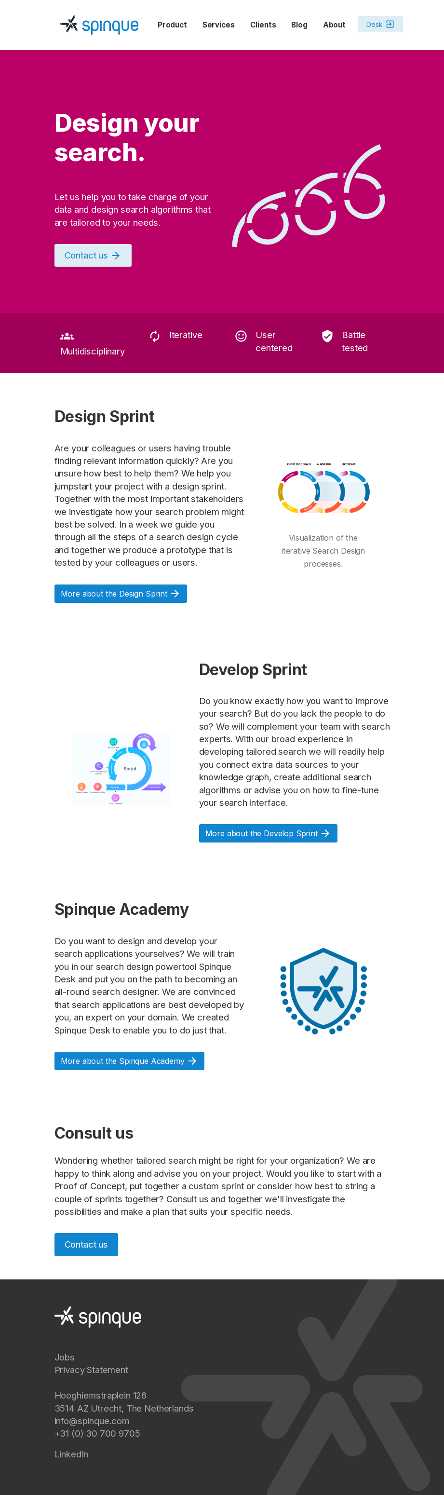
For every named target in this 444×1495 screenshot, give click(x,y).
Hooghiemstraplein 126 (100, 1395)
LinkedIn (71, 1454)
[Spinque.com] (99, 24)
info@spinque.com (92, 1420)
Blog (299, 25)
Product (172, 25)
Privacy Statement (91, 1369)
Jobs (64, 1357)
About (334, 25)
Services (218, 25)
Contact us (86, 1244)
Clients (263, 25)
